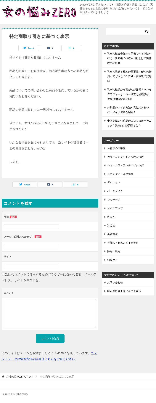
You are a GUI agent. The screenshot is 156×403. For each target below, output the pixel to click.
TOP (19, 376)
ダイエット (113, 182)
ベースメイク (115, 191)
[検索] (128, 31)
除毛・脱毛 (113, 251)
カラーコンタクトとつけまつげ (125, 156)
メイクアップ (115, 208)
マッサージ (113, 199)
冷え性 (111, 225)
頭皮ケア (112, 259)
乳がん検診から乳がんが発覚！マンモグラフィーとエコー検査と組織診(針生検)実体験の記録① (129, 94)
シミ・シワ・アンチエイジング (125, 165)
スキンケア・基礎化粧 (120, 173)
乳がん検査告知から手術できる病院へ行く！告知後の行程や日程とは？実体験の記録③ (129, 58)
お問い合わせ (115, 282)
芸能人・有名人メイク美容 (123, 242)
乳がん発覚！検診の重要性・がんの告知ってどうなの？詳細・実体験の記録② (129, 76)
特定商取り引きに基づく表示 (124, 291)
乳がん (111, 216)
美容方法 (112, 234)
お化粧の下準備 (116, 148)
